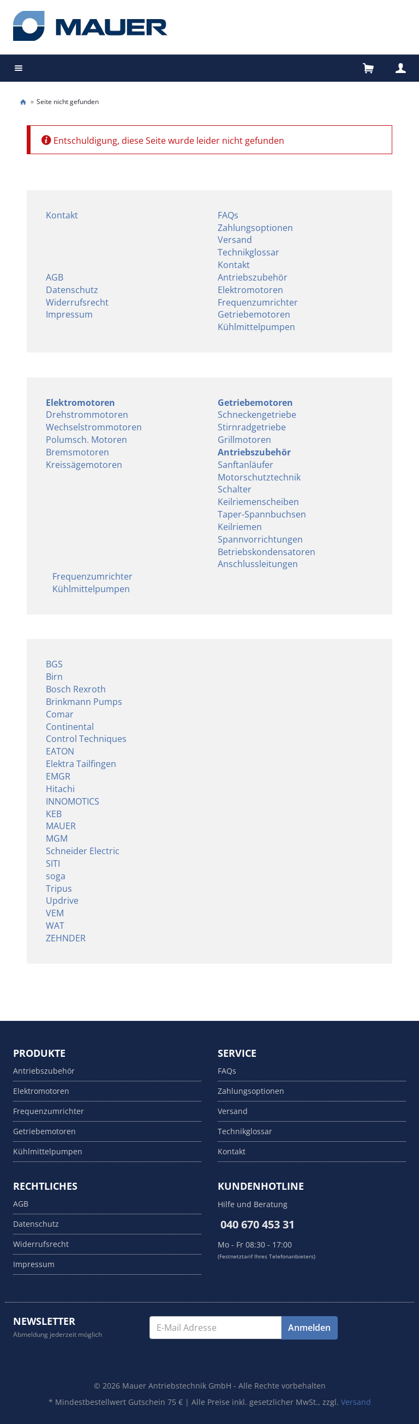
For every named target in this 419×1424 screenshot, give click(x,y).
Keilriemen (240, 527)
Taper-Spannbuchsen (262, 514)
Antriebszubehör (253, 277)
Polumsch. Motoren (86, 440)
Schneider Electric (82, 851)
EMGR (58, 776)
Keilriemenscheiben (258, 502)
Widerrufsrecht (77, 302)
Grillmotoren (244, 440)
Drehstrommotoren (87, 415)
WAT (55, 926)
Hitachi (60, 789)
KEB (54, 814)
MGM (57, 838)
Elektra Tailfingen (81, 764)
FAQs (228, 215)
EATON (60, 751)
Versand (235, 240)
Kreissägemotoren (84, 465)
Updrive (62, 900)
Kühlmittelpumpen (256, 327)
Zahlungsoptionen (255, 228)
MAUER (61, 826)
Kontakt (62, 215)
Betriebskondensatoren (266, 552)
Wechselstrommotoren (94, 427)
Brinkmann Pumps (84, 702)
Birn (54, 677)
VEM (55, 913)
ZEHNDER (66, 938)
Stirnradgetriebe (252, 427)
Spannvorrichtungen (260, 539)
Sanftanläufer (245, 465)
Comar (60, 714)
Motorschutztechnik (259, 477)
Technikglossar (248, 252)
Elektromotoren (250, 290)
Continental (70, 727)
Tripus (59, 888)
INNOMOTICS (72, 801)
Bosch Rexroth (76, 689)
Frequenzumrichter (258, 302)
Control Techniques (86, 739)
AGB (54, 277)
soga (55, 876)
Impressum (69, 314)
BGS (54, 664)
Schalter (235, 489)
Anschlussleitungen (258, 564)
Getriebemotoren (254, 314)
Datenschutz (72, 290)
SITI (53, 863)
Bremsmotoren (77, 452)
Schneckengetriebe (257, 415)
